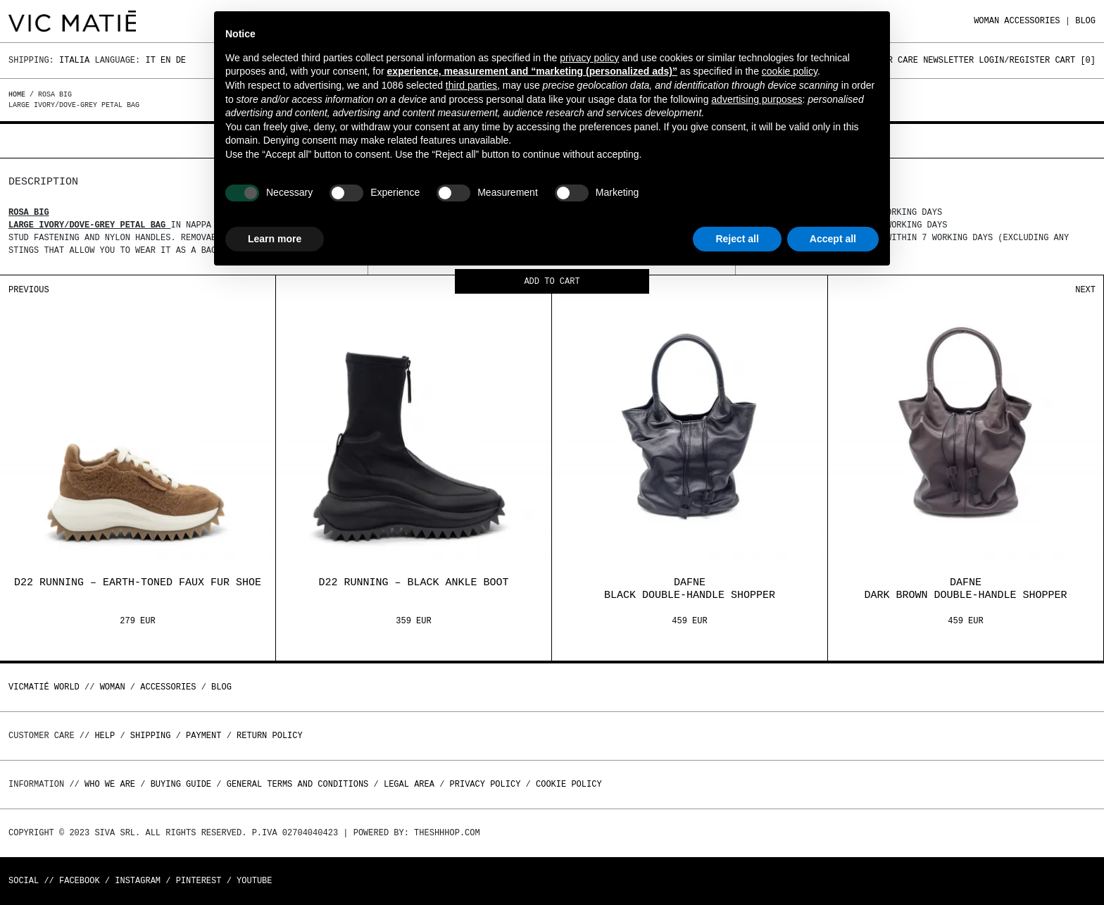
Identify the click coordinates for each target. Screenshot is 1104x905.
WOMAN (986, 21)
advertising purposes (756, 99)
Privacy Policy (485, 784)
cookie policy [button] (789, 71)
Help (104, 736)
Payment (203, 736)
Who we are (109, 784)
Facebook (79, 881)
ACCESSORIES (1032, 21)
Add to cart (551, 282)
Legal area (409, 784)
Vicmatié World (44, 687)
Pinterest (199, 881)
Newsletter (948, 60)
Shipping (150, 736)
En (165, 60)
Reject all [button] (736, 238)
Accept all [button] (833, 238)
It (150, 60)
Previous (28, 290)
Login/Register (1014, 60)
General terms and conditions (298, 784)
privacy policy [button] (589, 57)
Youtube (254, 881)
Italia (74, 60)
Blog (1085, 21)
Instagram (138, 881)
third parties (471, 85)
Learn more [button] (274, 238)
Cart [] (1075, 60)
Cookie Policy (569, 784)
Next (1085, 290)
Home (19, 94)
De (181, 60)
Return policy (270, 736)
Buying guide (181, 784)
